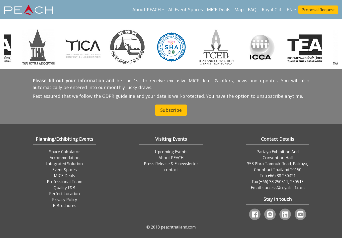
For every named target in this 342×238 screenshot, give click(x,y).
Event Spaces (64, 169)
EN (290, 9)
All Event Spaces (185, 9)
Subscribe (171, 110)
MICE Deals (218, 9)
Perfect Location (64, 193)
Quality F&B (64, 187)
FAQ (253, 9)
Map (239, 9)
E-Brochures (64, 205)
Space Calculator (64, 151)
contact (171, 169)
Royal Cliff (272, 9)
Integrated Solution (64, 163)
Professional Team (64, 181)
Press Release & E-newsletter (171, 163)
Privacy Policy (64, 199)
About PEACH (146, 9)
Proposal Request (318, 9)
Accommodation (65, 157)
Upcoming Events (171, 151)
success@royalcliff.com (283, 187)
